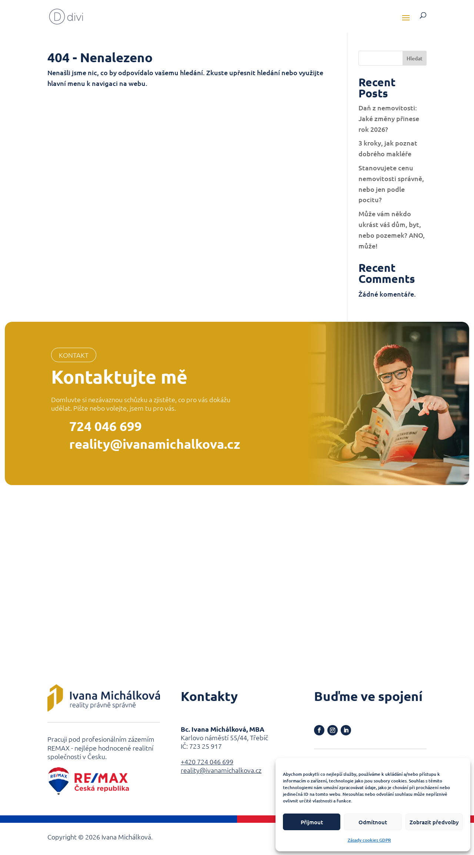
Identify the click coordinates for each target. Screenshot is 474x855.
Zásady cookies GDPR (369, 840)
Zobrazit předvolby (434, 822)
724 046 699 (105, 426)
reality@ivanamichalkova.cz (154, 444)
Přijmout (312, 822)
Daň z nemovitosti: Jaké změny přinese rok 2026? (388, 118)
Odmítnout (372, 822)
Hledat (415, 58)
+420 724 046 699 (207, 761)
